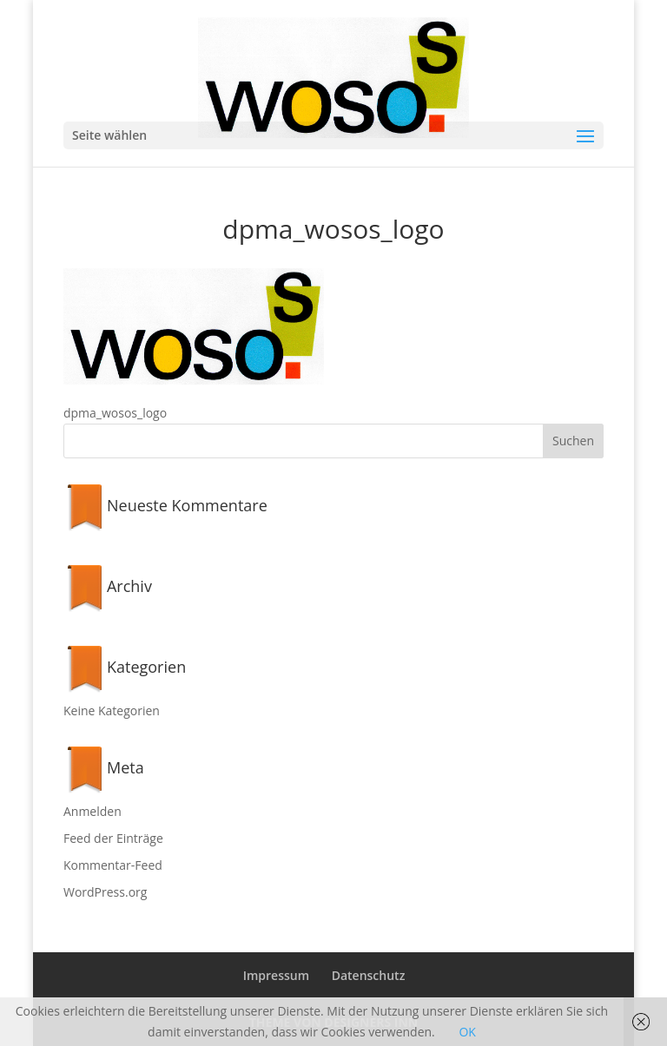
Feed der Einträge (113, 838)
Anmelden (92, 811)
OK (467, 1031)
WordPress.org (105, 892)
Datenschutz (369, 975)
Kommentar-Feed (112, 865)
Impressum (276, 975)
